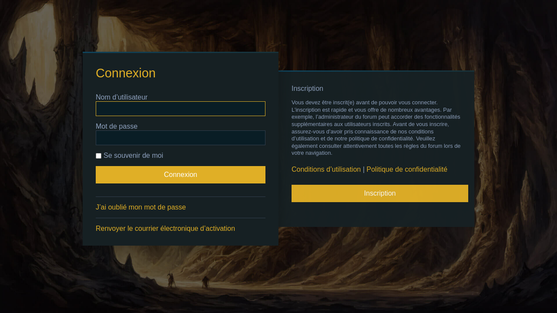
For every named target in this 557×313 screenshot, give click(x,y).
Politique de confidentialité (406, 169)
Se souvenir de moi (129, 155)
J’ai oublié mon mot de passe (141, 207)
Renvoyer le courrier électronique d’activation (165, 228)
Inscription (380, 193)
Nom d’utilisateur (122, 97)
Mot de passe (117, 126)
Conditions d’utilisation (326, 169)
